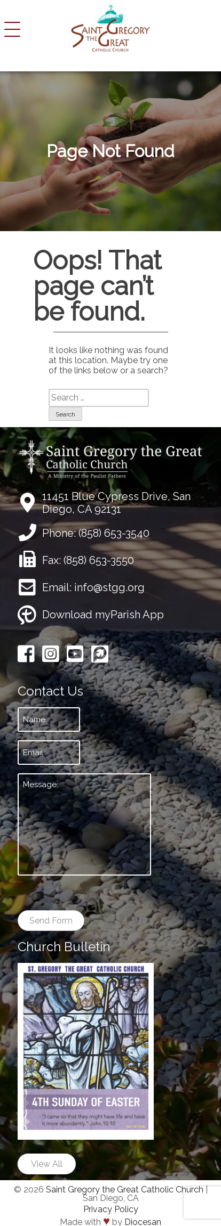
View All (46, 1164)
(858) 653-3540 (113, 533)
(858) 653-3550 (99, 560)
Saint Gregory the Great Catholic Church (124, 1189)
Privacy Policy (110, 1209)
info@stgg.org (109, 587)
